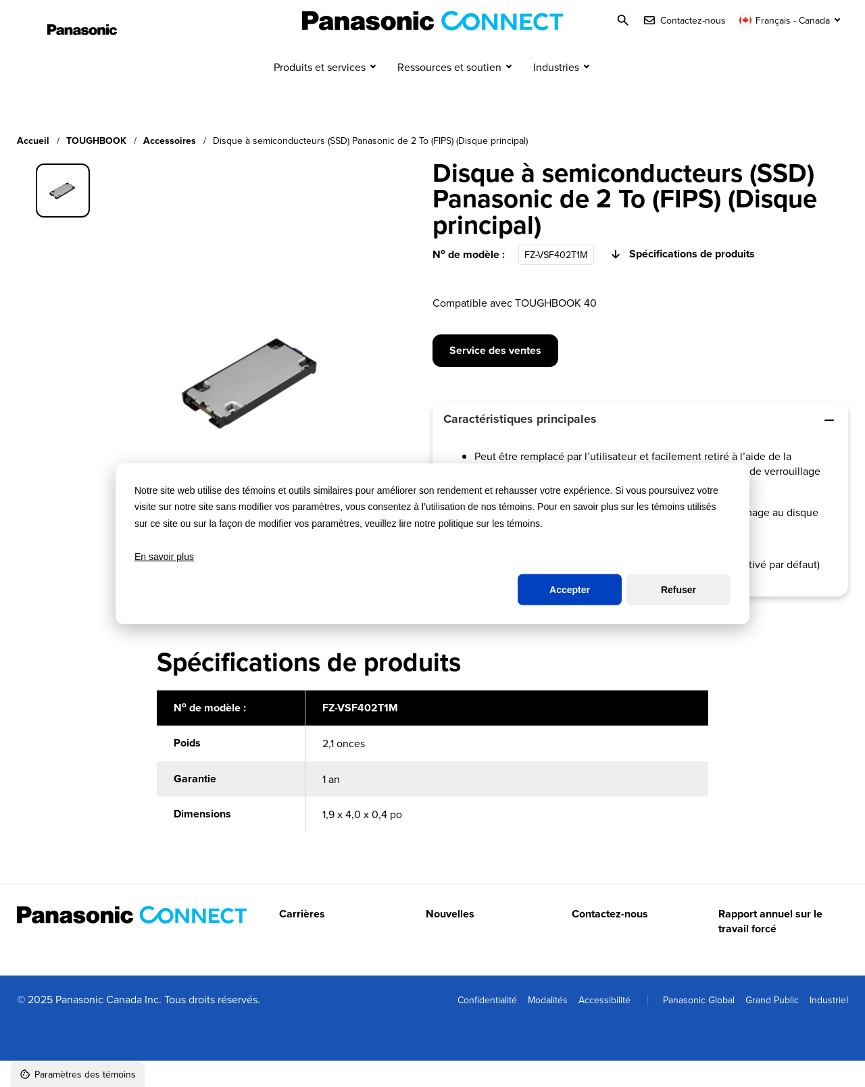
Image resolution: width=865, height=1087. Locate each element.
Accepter (569, 589)
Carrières (302, 940)
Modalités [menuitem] (548, 1026)
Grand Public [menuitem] (772, 1026)
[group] (63, 217)
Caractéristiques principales (640, 445)
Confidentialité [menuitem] (487, 1026)
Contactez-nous (610, 940)
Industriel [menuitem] (829, 1026)
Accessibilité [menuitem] (604, 1026)
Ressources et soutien (449, 93)
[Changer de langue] (791, 20)
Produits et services (320, 93)
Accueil (33, 167)
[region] (432, 795)
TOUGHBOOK (96, 167)
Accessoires (169, 167)
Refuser (678, 589)
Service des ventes (495, 376)
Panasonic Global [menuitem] (699, 1026)
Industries (556, 93)
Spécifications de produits (681, 281)
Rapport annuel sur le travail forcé (770, 948)
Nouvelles (450, 940)
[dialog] (432, 543)
